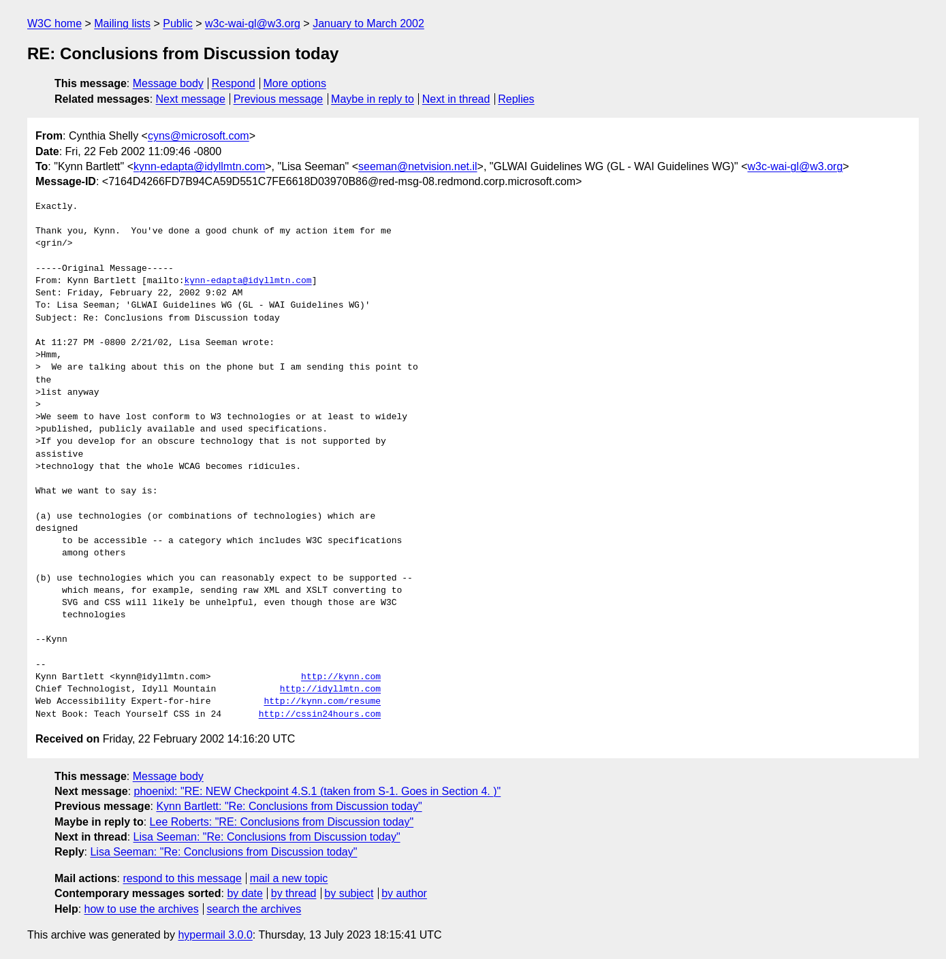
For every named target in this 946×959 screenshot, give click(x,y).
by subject (348, 893)
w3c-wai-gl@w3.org (252, 23)
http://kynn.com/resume (322, 702)
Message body (168, 83)
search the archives (254, 909)
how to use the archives (141, 909)
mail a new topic (289, 878)
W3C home (54, 23)
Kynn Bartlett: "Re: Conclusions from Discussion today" (289, 806)
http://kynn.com (341, 677)
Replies (516, 99)
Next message (190, 99)
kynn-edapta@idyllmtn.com (199, 166)
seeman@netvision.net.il (417, 166)
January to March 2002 (368, 23)
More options (295, 83)
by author (404, 893)
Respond (233, 83)
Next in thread (456, 99)
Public (178, 23)
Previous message (279, 99)
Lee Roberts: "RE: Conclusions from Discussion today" (282, 822)
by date (244, 893)
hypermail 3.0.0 (215, 935)
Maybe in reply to (372, 99)
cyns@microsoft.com (198, 136)
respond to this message (182, 878)
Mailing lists (122, 23)
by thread (294, 893)
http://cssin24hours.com (320, 715)
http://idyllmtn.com (330, 689)
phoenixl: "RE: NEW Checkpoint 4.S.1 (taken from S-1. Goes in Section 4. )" (317, 791)
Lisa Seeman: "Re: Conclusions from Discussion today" (266, 837)
